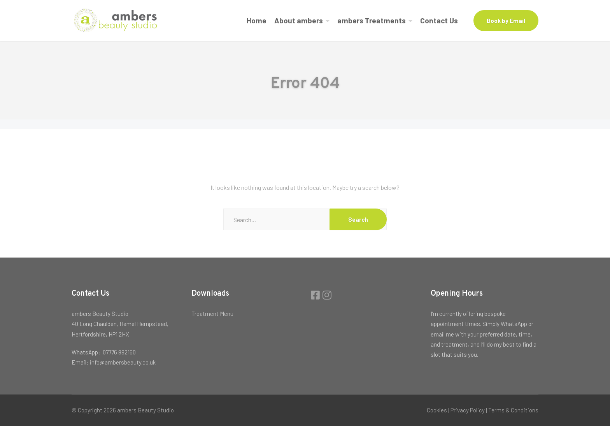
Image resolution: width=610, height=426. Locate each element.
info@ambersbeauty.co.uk (123, 362)
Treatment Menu (212, 313)
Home (256, 20)
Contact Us (439, 20)
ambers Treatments (371, 20)
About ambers (298, 20)
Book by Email (506, 20)
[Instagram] (327, 295)
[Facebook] (316, 295)
